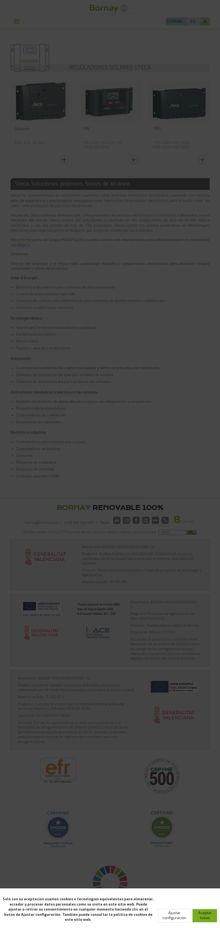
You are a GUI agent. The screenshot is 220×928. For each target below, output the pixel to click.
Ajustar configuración (174, 916)
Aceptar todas (205, 916)
